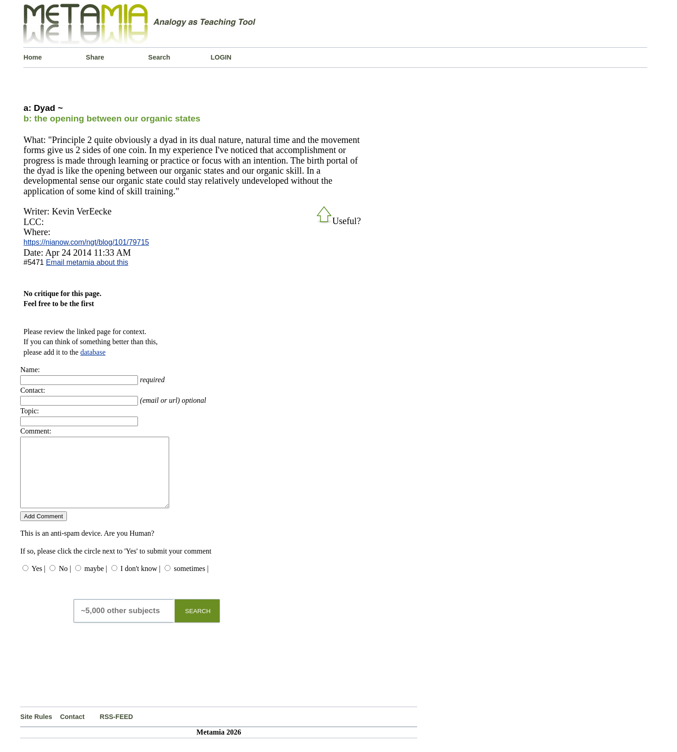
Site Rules (36, 730)
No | (65, 582)
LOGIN (220, 57)
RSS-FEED (116, 730)
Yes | (38, 582)
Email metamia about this (87, 262)
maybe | (95, 582)
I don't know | (140, 582)
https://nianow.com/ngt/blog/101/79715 (86, 242)
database (92, 352)
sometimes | (191, 582)
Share (95, 57)
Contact (72, 730)
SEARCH (198, 624)
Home (32, 57)
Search (159, 57)
